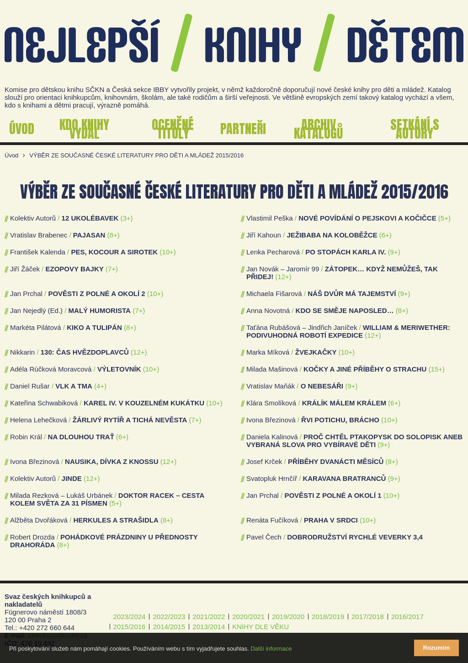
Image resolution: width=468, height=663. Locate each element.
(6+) (385, 235)
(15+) (436, 369)
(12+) (283, 276)
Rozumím (436, 647)
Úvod (11, 155)
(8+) (113, 235)
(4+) (100, 386)
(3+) (127, 218)
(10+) (168, 252)
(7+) (112, 269)
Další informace (271, 648)
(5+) (444, 218)
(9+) (394, 252)
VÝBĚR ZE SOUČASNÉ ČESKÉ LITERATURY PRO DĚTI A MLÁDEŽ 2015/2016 (136, 155)
